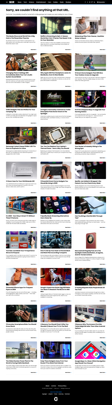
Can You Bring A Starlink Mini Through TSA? (88, 217)
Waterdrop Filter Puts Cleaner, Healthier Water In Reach (89, 37)
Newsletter (101, 2)
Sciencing (61, 394)
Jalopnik (50, 394)
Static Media (49, 388)
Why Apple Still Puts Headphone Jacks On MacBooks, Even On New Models (55, 74)
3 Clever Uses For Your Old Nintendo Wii (20, 181)
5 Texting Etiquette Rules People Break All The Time (90, 288)
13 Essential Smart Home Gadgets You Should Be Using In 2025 (54, 182)
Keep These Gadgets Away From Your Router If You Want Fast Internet (54, 362)
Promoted (78, 17)
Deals (62, 2)
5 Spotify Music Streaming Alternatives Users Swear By (54, 217)
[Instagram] (89, 2)
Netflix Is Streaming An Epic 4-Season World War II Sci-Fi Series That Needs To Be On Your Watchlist (55, 38)
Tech (25, 2)
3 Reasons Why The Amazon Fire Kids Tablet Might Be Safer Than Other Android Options (90, 326)
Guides (55, 2)
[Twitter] (87, 2)
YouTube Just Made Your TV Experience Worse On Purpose (20, 252)
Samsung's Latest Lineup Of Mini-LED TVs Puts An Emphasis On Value (21, 147)
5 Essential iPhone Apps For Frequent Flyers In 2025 (19, 288)
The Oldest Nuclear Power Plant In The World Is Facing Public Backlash (19, 362)
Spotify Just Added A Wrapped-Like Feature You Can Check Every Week (88, 182)
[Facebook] (85, 2)
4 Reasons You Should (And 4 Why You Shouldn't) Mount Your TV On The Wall (54, 325)
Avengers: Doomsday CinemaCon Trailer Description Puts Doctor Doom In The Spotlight (55, 112)
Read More (33, 49)
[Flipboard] (92, 2)
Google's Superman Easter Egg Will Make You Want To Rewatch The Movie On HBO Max (55, 289)
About (47, 386)
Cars (49, 2)
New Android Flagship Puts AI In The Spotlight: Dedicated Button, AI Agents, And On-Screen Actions (89, 253)
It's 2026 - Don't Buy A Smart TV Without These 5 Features (20, 217)
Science (31, 2)
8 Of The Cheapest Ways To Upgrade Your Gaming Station (90, 111)
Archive (53, 386)
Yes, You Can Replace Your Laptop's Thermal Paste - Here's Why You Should (54, 147)
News (19, 2)
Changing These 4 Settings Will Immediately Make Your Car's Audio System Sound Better (19, 75)
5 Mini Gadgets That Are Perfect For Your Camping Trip (20, 111)
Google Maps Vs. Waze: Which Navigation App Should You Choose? (90, 362)
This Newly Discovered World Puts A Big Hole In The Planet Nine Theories (20, 37)
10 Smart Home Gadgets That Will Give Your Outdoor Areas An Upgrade (89, 74)
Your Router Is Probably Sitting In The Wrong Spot (88, 147)
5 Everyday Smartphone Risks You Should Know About (21, 325)
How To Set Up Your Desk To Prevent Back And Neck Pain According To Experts (55, 252)
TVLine (55, 394)
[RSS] (94, 2)
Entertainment (41, 2)
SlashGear (67, 394)
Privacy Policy (62, 386)
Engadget (44, 394)
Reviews (68, 2)
